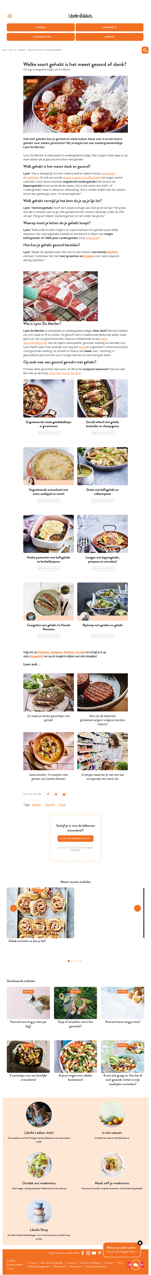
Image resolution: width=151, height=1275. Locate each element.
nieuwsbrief (36, 656)
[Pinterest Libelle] (100, 1253)
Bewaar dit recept (49, 433)
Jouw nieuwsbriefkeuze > (75, 838)
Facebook (43, 652)
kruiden (89, 256)
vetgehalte (108, 173)
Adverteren (77, 1267)
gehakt (36, 805)
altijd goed (92, 238)
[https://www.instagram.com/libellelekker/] (89, 1253)
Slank (62, 805)
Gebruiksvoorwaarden (52, 1263)
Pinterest (69, 652)
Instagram (56, 652)
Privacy (33, 1263)
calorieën (33, 177)
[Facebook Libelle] (83, 1253)
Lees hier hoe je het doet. (65, 373)
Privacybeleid (75, 850)
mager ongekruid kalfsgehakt (82, 177)
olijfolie (112, 252)
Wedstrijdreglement (39, 1267)
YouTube (80, 652)
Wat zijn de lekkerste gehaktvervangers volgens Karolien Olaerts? (102, 720)
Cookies (72, 1263)
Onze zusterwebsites (99, 1267)
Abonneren (60, 1267)
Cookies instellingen (92, 1263)
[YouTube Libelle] (95, 1253)
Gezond (50, 805)
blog (82, 347)
